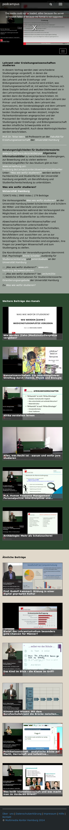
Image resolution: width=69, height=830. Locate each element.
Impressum (50, 813)
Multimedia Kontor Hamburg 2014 (25, 820)
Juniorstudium (39, 259)
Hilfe (61, 813)
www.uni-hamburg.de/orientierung (22, 153)
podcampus (10, 4)
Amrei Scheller (31, 256)
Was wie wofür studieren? (41, 200)
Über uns (8, 813)
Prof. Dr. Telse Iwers (13, 136)
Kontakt (6, 817)
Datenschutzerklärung (28, 813)
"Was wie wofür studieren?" (26, 172)
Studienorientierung (14, 259)
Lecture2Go (48, 273)
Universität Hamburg (47, 140)
